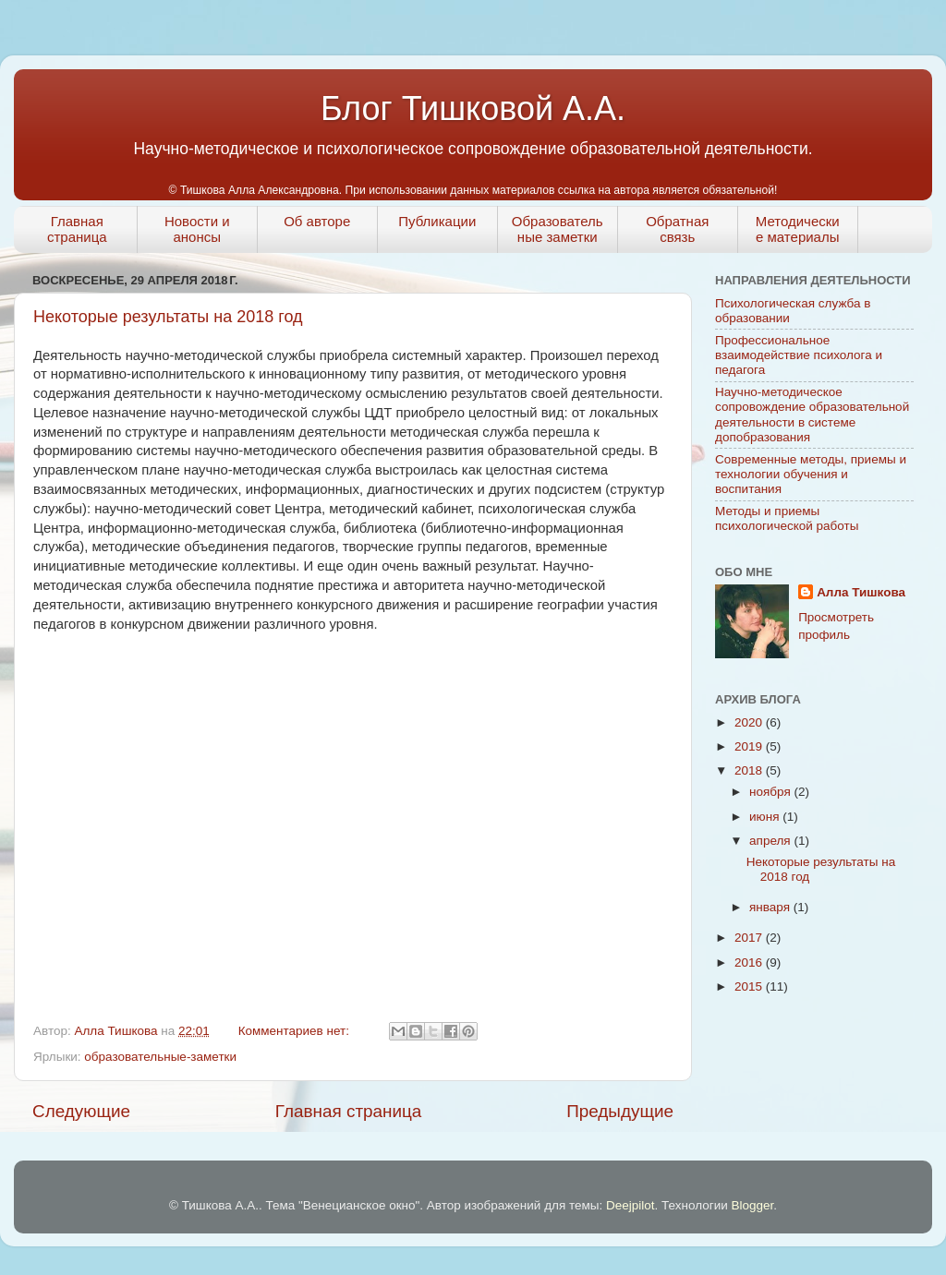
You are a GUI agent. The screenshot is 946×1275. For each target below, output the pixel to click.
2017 (750, 937)
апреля (771, 841)
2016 (750, 962)
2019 (750, 746)
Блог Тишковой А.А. (473, 108)
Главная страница (77, 229)
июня (765, 817)
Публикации (437, 221)
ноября (771, 792)
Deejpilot (630, 1205)
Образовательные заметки (557, 229)
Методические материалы (798, 229)
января (771, 907)
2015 (750, 986)
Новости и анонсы (197, 229)
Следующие (81, 1111)
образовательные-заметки (160, 1057)
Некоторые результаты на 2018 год (168, 316)
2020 (750, 722)
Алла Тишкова (861, 592)
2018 (750, 770)
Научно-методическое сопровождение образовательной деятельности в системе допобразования (812, 414)
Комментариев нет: (295, 1031)
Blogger (752, 1205)
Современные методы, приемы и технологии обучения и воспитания (810, 474)
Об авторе (317, 221)
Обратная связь (677, 229)
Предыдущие (619, 1111)
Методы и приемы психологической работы (786, 518)
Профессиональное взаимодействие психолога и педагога (798, 355)
